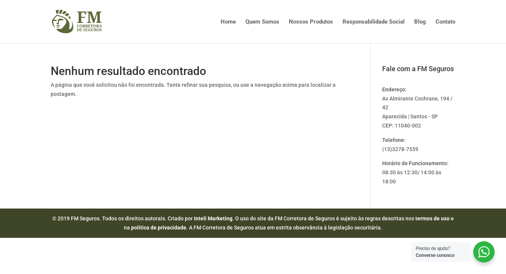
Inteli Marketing (213, 218)
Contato (445, 22)
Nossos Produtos (311, 22)
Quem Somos (262, 22)
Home (228, 22)
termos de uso (432, 218)
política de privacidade (158, 228)
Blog (420, 22)
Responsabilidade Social (374, 22)
